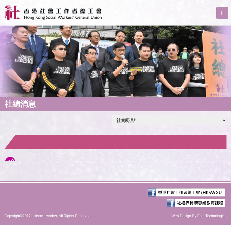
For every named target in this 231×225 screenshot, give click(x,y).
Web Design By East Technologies (198, 216)
